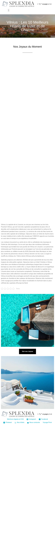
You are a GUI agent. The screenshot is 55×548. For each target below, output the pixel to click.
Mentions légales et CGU (15, 419)
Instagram (31, 419)
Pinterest (7, 422)
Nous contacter (33, 422)
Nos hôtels (19, 422)
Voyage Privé (47, 422)
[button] (9, 10)
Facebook (43, 419)
